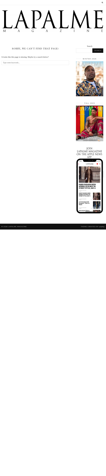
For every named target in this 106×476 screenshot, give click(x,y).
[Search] (102, 2)
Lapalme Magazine (17, 226)
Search (89, 46)
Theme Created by (92, 226)
